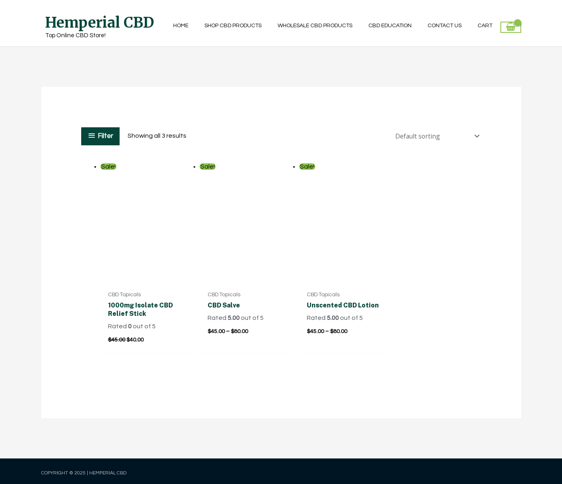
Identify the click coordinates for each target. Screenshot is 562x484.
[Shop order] (435, 136)
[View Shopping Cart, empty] (510, 27)
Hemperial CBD (99, 23)
